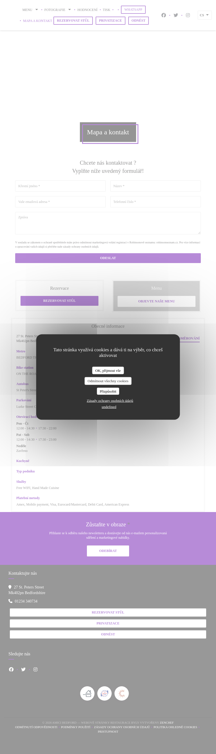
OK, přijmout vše (108, 370)
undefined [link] (109, 407)
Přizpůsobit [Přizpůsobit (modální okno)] (108, 391)
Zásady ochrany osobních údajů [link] (110, 400)
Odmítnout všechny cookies (107, 381)
